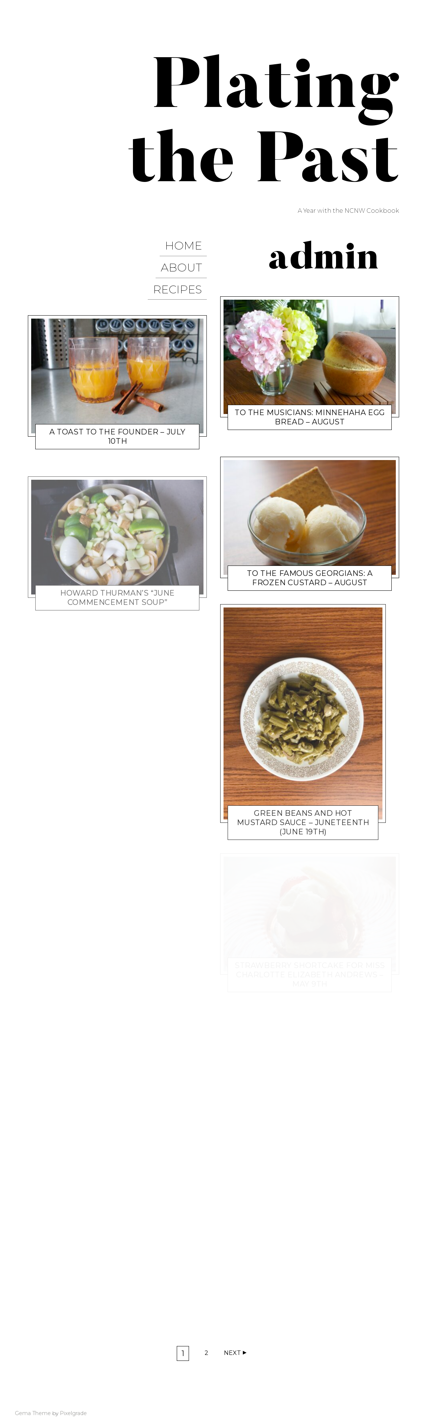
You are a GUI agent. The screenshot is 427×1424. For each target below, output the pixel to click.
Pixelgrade (73, 1413)
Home (188, 243)
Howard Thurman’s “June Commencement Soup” (117, 580)
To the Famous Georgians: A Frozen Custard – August (309, 578)
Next (232, 1352)
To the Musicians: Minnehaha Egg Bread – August (310, 417)
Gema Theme (33, 1413)
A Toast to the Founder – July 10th (117, 419)
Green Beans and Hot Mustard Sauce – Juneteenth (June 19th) (303, 822)
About (186, 258)
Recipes (182, 274)
